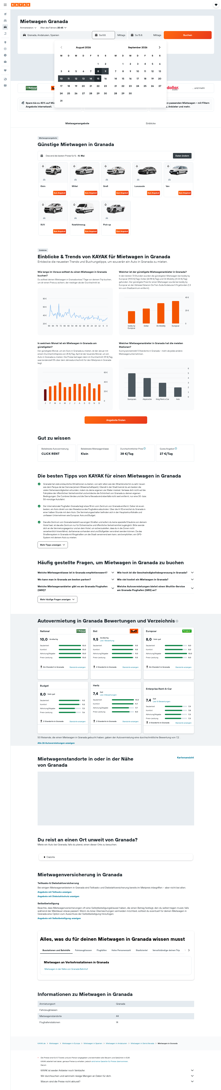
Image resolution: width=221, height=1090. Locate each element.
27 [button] (83, 93)
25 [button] (68, 93)
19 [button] (76, 85)
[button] (5, 4)
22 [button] (98, 85)
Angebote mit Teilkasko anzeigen (55, 892)
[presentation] (177, 621)
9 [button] (105, 71)
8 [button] (98, 71)
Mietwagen (54, 1043)
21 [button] (91, 85)
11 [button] (69, 78)
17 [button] (61, 85)
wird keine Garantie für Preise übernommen (109, 1061)
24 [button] (61, 93)
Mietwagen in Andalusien (116, 1043)
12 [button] (76, 78)
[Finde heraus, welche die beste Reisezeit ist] (5, 55)
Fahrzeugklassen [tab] (83, 950)
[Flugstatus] (5, 49)
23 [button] (105, 85)
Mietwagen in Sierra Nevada (142, 1043)
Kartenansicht (185, 757)
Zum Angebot (59, 193)
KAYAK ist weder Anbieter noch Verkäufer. (117, 1070)
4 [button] (68, 71)
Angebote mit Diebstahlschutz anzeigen (58, 896)
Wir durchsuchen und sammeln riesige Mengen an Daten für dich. (117, 1076)
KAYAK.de (42, 1043)
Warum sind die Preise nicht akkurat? (117, 1081)
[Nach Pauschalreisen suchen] (5, 33)
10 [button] (61, 78)
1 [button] (98, 63)
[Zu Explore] (5, 42)
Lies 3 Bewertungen (108, 695)
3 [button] (61, 71)
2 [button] (105, 63)
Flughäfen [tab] (102, 950)
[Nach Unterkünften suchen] (5, 21)
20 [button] (83, 85)
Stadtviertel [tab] (142, 950)
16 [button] (105, 78)
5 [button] (76, 71)
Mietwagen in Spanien (93, 1043)
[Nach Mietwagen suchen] (5, 27)
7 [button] (90, 71)
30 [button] (105, 93)
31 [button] (61, 100)
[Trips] (5, 70)
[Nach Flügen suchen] (5, 14)
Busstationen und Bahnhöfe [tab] (56, 950)
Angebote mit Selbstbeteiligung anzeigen (59, 918)
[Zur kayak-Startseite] (20, 5)
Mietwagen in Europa (71, 1043)
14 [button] (91, 78)
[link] (116, 420)
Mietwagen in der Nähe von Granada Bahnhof (66, 969)
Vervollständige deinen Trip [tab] (166, 950)
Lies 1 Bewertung (107, 640)
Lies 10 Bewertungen (161, 701)
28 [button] (90, 93)
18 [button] (69, 85)
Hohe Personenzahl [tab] (121, 950)
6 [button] (83, 71)
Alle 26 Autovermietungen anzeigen (56, 743)
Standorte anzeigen (78, 667)
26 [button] (76, 93)
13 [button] (83, 78)
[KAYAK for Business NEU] (5, 62)
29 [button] (98, 93)
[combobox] (28, 27)
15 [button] (98, 78)
